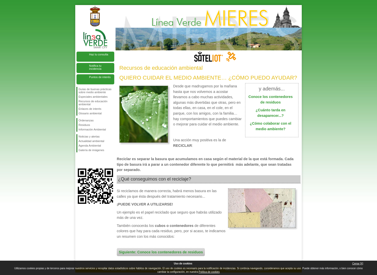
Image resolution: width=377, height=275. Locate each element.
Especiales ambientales (93, 96)
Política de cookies (209, 271)
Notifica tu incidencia (95, 67)
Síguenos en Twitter (88, 160)
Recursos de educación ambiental (93, 103)
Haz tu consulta (98, 54)
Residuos (84, 124)
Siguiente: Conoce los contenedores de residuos (161, 252)
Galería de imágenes (91, 150)
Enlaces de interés (90, 108)
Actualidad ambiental (91, 141)
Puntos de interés (100, 77)
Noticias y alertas (89, 136)
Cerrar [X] (357, 263)
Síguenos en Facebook (80, 160)
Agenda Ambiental (90, 145)
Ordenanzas (86, 120)
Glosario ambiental (90, 113)
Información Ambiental (92, 129)
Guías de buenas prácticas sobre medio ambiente (95, 91)
